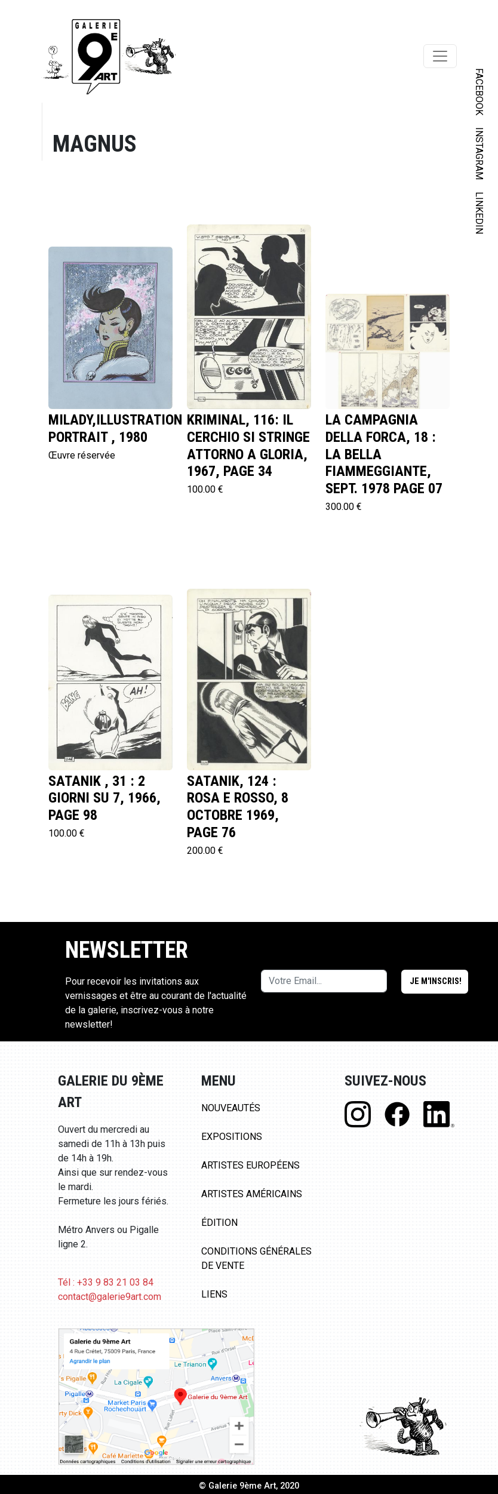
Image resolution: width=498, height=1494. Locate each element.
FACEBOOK (479, 91)
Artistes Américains (251, 1194)
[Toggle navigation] (440, 56)
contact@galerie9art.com (109, 1296)
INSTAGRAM (479, 153)
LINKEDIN (479, 213)
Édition (219, 1222)
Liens (214, 1294)
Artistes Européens (250, 1165)
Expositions (231, 1136)
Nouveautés (230, 1108)
